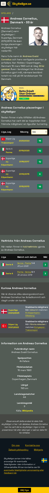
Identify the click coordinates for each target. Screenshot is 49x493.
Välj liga (24, 490)
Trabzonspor (7, 142)
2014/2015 (24, 174)
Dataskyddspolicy (18, 451)
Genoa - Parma (24, 265)
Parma (9, 152)
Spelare (6, 13)
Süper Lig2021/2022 (13, 328)
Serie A (9, 266)
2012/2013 (24, 186)
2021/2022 (24, 140)
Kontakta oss (32, 447)
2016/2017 (24, 161)
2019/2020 (24, 150)
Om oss (16, 447)
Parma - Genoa (24, 274)
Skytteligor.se (21, 4)
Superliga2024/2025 (13, 313)
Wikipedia (27, 412)
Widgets (38, 451)
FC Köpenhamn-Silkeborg (32, 316)
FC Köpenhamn (7, 163)
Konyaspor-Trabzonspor (35, 330)
